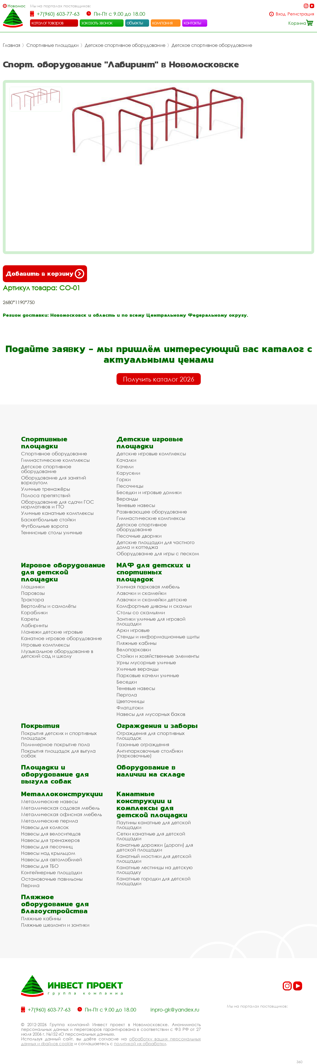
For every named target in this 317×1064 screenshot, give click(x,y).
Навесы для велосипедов (51, 833)
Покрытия (40, 725)
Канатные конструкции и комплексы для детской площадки (152, 804)
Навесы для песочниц (47, 846)
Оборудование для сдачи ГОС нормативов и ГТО (57, 504)
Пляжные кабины (136, 643)
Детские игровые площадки (150, 442)
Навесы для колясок (45, 827)
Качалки (126, 460)
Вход (281, 14)
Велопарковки (134, 649)
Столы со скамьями (141, 612)
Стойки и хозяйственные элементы (158, 656)
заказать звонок (97, 23)
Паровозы (33, 593)
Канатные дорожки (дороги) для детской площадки (155, 847)
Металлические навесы (49, 801)
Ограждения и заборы (157, 725)
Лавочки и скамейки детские (152, 599)
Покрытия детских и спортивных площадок (59, 735)
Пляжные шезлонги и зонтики (55, 925)
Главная (11, 45)
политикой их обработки (140, 1043)
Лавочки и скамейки (141, 593)
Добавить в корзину (45, 273)
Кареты (30, 619)
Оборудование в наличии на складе (151, 771)
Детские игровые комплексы (151, 453)
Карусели (128, 473)
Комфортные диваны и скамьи (154, 606)
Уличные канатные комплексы (57, 513)
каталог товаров (47, 23)
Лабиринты (34, 625)
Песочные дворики (139, 535)
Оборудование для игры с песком (158, 553)
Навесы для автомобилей (51, 859)
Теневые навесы (136, 505)
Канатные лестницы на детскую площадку (155, 870)
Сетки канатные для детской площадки (151, 836)
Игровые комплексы (45, 644)
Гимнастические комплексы (55, 460)
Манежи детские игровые (52, 631)
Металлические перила (49, 820)
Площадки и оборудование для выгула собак (55, 774)
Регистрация (301, 14)
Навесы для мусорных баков (151, 714)
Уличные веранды (137, 668)
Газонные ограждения (143, 744)
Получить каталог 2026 (158, 379)
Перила (30, 885)
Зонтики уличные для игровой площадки (151, 621)
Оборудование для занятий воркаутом (53, 480)
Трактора (32, 599)
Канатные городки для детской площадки (153, 881)
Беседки (127, 681)
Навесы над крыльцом (48, 853)
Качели (125, 466)
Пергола (127, 694)
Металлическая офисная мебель (61, 814)
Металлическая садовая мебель (60, 807)
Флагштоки (130, 707)
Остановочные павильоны (52, 878)
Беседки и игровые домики (149, 492)
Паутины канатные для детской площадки (154, 825)
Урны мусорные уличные (146, 662)
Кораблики (34, 612)
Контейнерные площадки (51, 872)
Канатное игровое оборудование (61, 638)
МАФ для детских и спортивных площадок (153, 572)
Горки (124, 479)
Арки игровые (133, 630)
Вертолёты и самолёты (48, 606)
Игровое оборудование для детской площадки (63, 572)
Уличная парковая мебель (148, 586)
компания (162, 23)
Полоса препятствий (45, 495)
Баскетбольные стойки (48, 519)
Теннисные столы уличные (51, 532)
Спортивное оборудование (54, 453)
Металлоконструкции (62, 793)
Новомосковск (16, 5)
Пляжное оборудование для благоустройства (55, 903)
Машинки (32, 586)
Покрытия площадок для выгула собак (58, 753)
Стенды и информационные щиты (158, 636)
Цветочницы (130, 701)
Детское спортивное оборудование (125, 45)
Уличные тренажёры (45, 489)
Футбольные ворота (44, 526)
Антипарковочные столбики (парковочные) (150, 753)
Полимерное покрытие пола (55, 744)
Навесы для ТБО (40, 866)
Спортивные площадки (52, 45)
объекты (135, 23)
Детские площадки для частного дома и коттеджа (156, 544)
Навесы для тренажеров (50, 840)
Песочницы (130, 485)
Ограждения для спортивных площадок (150, 735)
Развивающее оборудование (152, 511)
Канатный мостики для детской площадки (154, 858)
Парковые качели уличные (148, 675)
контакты (192, 23)
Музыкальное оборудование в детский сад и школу (57, 653)
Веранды (127, 498)
